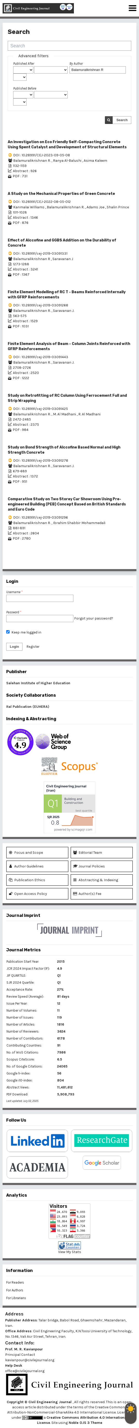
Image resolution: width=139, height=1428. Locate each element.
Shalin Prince (118, 207)
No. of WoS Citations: (22, 1052)
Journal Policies (89, 866)
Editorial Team (87, 852)
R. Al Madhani (89, 414)
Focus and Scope (26, 852)
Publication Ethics (27, 880)
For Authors (14, 1290)
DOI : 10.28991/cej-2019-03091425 (40, 409)
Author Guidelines (26, 866)
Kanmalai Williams (29, 207)
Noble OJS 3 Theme (85, 1422)
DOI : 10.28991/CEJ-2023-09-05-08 (41, 155)
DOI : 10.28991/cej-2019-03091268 (40, 305)
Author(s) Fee (87, 893)
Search (122, 120)
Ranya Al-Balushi (67, 160)
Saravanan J (62, 259)
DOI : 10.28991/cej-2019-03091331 (40, 253)
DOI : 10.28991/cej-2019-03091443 (40, 357)
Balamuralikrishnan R (32, 259)
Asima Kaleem (95, 160)
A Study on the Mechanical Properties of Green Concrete (61, 194)
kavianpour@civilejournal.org (29, 1360)
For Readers (15, 1282)
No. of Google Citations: (24, 1066)
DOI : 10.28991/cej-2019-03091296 (40, 517)
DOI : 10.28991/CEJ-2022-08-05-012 (42, 202)
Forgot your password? (93, 618)
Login (14, 647)
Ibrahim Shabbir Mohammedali (79, 523)
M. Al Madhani (65, 414)
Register (33, 647)
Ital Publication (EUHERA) (27, 706)
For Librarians (16, 1298)
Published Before (24, 88)
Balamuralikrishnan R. (32, 160)
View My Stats (69, 1252)
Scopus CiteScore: (20, 1059)
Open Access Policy (28, 893)
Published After (23, 63)
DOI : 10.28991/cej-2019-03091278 (40, 460)
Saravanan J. (63, 310)
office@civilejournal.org (24, 1371)
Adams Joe (96, 207)
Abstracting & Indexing (95, 880)
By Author (76, 63)
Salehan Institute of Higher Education (38, 683)
